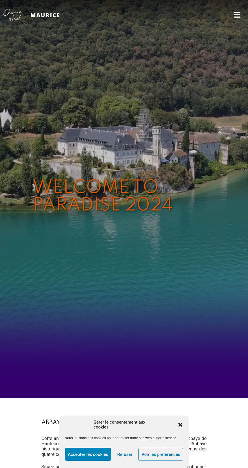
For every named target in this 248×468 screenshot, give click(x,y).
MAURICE (45, 15)
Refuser (124, 454)
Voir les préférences (160, 454)
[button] (180, 425)
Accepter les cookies (88, 454)
